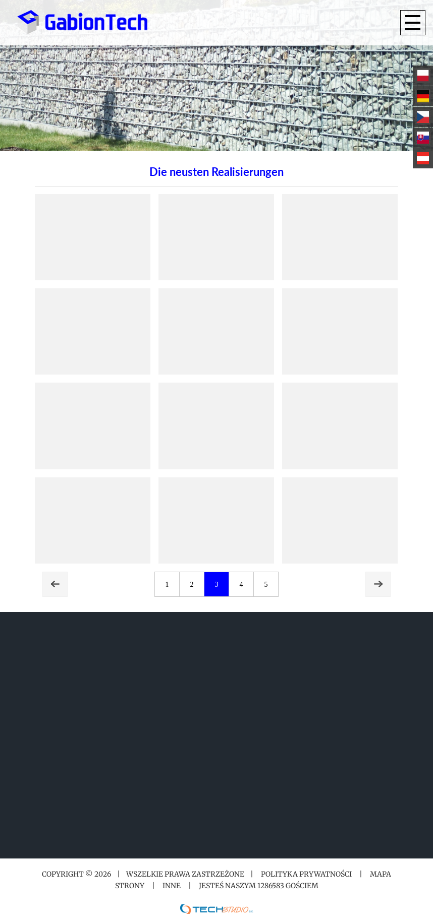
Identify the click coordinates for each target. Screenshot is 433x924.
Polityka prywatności (306, 874)
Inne (171, 885)
